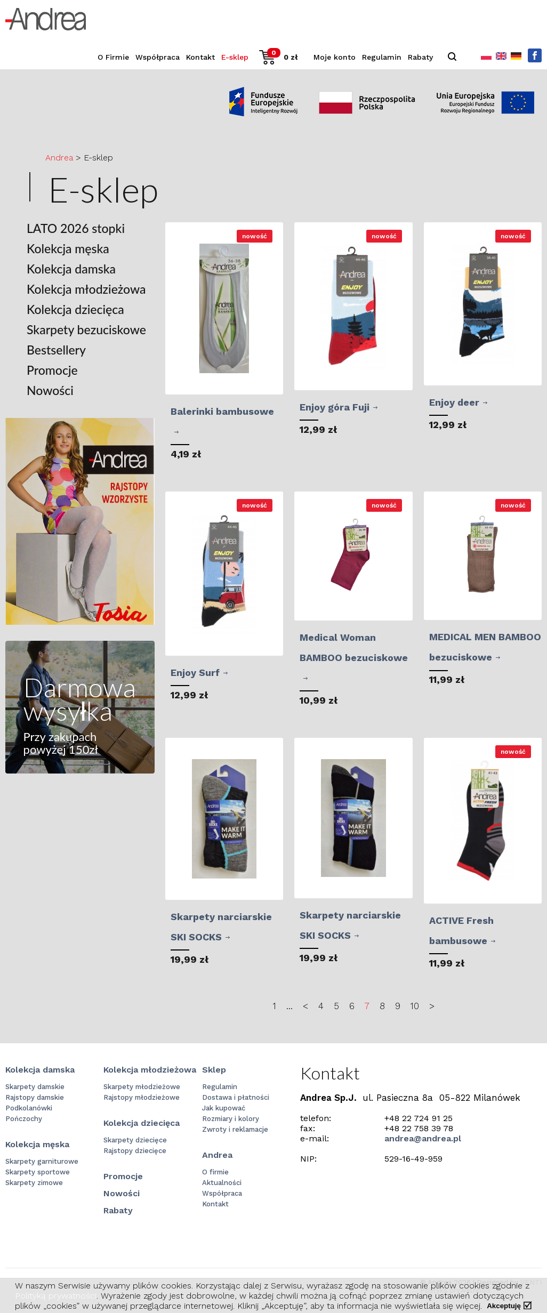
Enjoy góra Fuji (334, 407)
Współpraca (157, 57)
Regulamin (381, 57)
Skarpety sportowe (37, 1172)
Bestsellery (56, 350)
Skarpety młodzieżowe (141, 1087)
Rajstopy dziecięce (134, 1151)
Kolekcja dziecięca (75, 309)
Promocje (52, 370)
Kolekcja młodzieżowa (86, 289)
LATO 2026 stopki (76, 228)
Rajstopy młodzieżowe (141, 1097)
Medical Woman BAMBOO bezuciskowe (354, 647)
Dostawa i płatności (235, 1097)
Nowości (50, 390)
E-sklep (234, 57)
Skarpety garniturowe (41, 1161)
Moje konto (334, 57)
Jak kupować (223, 1108)
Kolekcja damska (71, 269)
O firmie (215, 1172)
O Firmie (113, 57)
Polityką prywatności (55, 1296)
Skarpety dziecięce (135, 1140)
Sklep (214, 1070)
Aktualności (222, 1183)
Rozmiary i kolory (230, 1119)
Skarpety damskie (35, 1087)
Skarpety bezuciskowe (86, 330)
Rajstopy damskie (34, 1097)
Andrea (59, 157)
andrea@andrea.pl (422, 1138)
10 (415, 1006)
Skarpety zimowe (34, 1183)
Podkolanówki (28, 1108)
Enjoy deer (454, 402)
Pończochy (23, 1119)
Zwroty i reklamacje (235, 1129)
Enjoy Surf (195, 672)
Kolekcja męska (68, 249)
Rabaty (420, 57)
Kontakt (200, 57)
